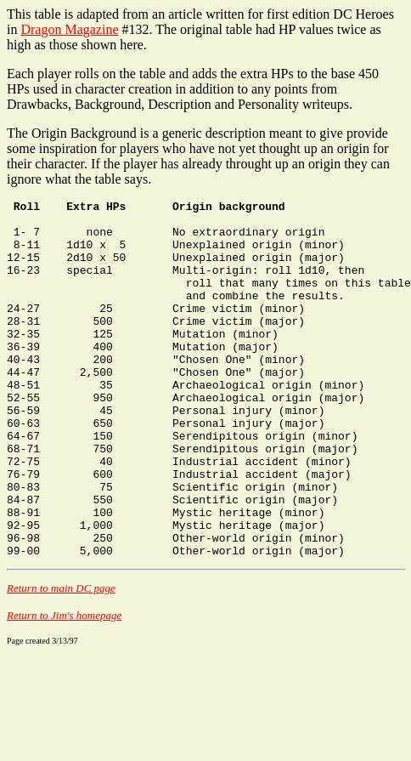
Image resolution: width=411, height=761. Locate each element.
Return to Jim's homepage (64, 686)
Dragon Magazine (69, 29)
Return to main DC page (61, 659)
